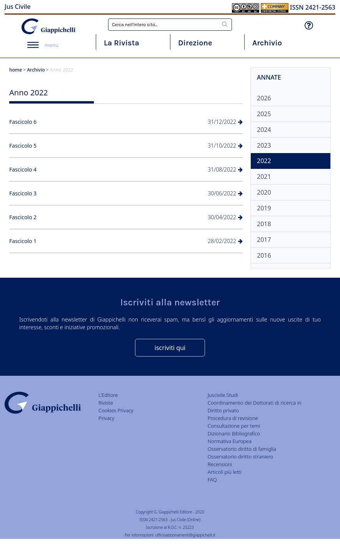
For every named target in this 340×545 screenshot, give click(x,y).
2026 (264, 98)
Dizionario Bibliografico (234, 433)
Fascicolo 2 (23, 217)
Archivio (267, 42)
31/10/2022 (225, 145)
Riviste (105, 402)
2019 (264, 208)
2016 (264, 255)
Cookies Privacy (115, 410)
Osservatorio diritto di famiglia (242, 448)
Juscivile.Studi (223, 395)
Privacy (106, 418)
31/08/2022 (225, 169)
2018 (264, 224)
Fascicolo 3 (23, 193)
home (15, 70)
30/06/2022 (225, 193)
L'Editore (108, 395)
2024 (264, 129)
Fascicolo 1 (23, 241)
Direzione (195, 42)
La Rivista (121, 42)
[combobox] (170, 24)
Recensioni (220, 464)
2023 (264, 145)
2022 (264, 161)
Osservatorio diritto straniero (240, 456)
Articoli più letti (225, 471)
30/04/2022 (225, 217)
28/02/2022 (225, 241)
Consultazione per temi (234, 425)
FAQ (212, 479)
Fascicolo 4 (23, 169)
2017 (264, 239)
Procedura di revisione (233, 418)
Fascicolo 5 (23, 145)
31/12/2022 (225, 121)
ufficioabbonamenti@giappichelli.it (185, 535)
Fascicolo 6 (23, 121)
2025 (264, 114)
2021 (264, 176)
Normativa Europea (230, 441)
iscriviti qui (170, 347)
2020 (264, 192)
